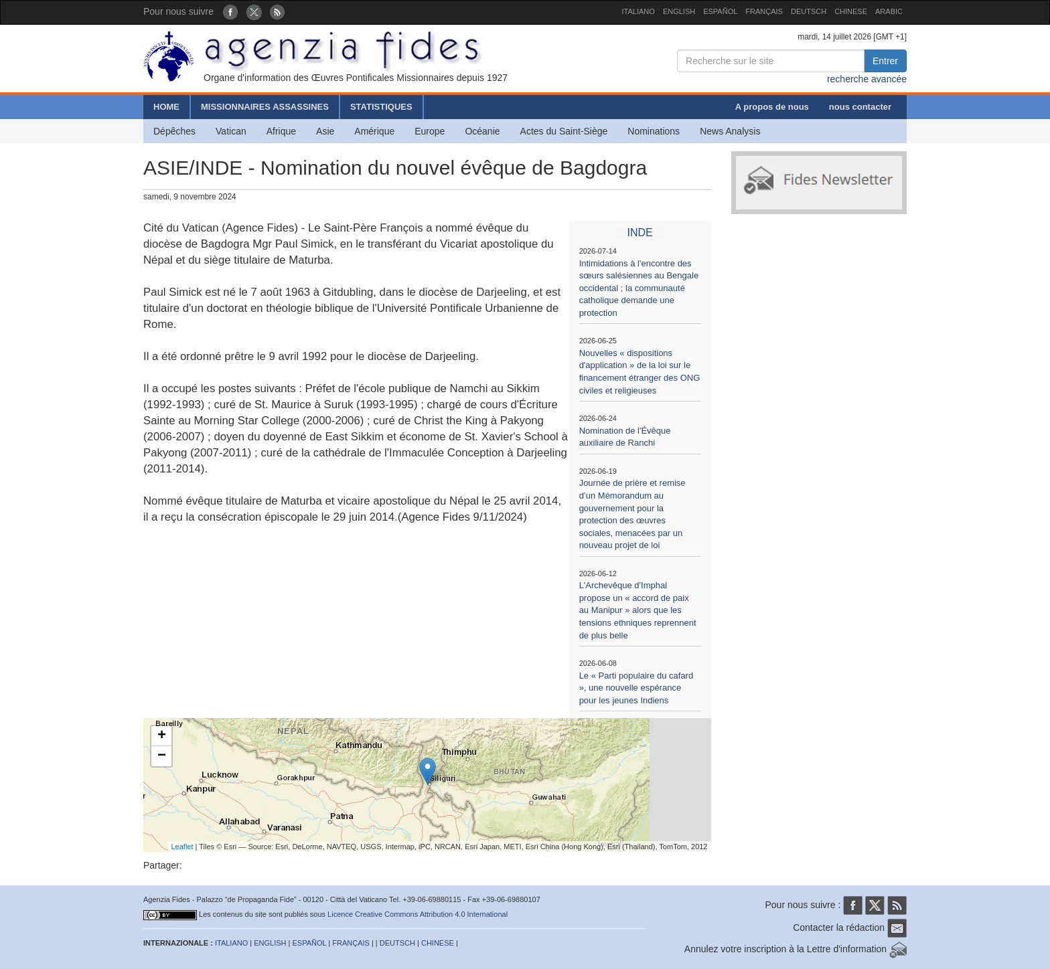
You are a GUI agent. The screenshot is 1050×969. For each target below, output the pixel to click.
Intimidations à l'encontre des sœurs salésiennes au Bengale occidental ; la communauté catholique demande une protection (639, 288)
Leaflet (182, 847)
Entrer (885, 61)
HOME (166, 107)
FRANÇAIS (764, 11)
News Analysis (730, 131)
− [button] (161, 756)
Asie (325, 131)
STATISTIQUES (381, 107)
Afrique (281, 131)
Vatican (231, 131)
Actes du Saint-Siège (564, 131)
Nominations (653, 131)
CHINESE (850, 11)
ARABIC (889, 11)
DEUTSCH (808, 11)
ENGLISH (679, 11)
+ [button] (161, 736)
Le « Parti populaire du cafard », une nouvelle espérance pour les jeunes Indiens (636, 688)
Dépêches (174, 131)
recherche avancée (867, 79)
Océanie (482, 131)
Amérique (374, 131)
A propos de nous (772, 107)
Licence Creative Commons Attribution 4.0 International (417, 914)
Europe (430, 131)
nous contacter (860, 107)
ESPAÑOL (720, 11)
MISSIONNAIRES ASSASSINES (265, 107)
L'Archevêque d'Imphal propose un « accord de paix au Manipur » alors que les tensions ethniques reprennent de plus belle (637, 610)
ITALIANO (638, 11)
